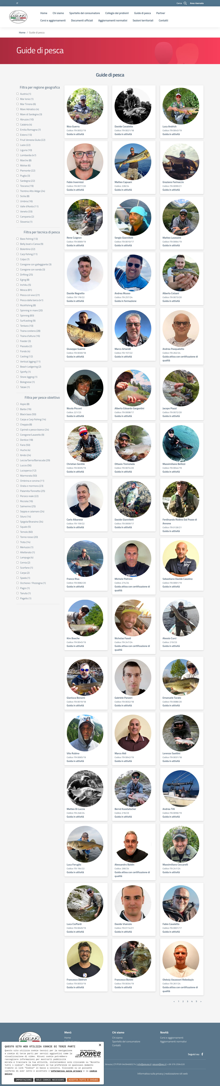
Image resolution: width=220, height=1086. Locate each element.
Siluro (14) (25, 516)
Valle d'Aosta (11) (29, 206)
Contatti (163, 20)
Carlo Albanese (75, 519)
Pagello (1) (25, 598)
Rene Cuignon (74, 238)
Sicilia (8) (24, 196)
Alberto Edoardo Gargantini (129, 408)
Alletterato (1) (27, 552)
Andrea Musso (122, 293)
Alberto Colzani (170, 293)
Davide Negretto (76, 293)
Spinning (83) (26, 315)
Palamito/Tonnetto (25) (32, 491)
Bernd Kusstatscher (125, 809)
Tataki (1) (24, 387)
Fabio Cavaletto (170, 924)
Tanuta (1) (25, 593)
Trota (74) (24, 542)
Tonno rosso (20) (28, 537)
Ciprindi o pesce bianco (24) (34, 429)
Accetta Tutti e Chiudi (83, 1079)
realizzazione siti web (176, 1073)
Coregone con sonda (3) (32, 269)
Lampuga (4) (26, 557)
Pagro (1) (24, 588)
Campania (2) (26, 216)
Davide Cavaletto (124, 126)
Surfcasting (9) (27, 320)
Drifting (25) (26, 274)
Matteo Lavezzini (171, 238)
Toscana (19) (26, 186)
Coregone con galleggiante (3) (35, 264)
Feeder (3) (25, 341)
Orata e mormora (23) (31, 486)
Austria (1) (25, 94)
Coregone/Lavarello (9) (31, 435)
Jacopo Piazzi (169, 408)
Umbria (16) (26, 201)
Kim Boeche (73, 638)
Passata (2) (25, 346)
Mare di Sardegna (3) (30, 114)
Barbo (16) (25, 409)
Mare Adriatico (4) (29, 109)
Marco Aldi (120, 753)
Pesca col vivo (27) (29, 295)
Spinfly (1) (25, 372)
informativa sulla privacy (66, 1071)
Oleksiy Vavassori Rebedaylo (178, 979)
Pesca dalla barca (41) (31, 300)
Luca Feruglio (74, 864)
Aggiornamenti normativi (112, 20)
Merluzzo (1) (26, 547)
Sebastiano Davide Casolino (177, 579)
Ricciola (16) (26, 501)
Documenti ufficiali (82, 20)
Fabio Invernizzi (75, 182)
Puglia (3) (24, 176)
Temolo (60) (26, 532)
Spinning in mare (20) (31, 310)
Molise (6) (25, 165)
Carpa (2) (24, 573)
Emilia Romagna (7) (30, 130)
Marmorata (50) (28, 475)
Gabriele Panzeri (123, 698)
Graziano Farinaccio (173, 182)
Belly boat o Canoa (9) (31, 244)
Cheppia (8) (25, 424)
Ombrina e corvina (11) (31, 481)
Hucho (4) (24, 450)
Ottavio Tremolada (125, 464)
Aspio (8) (24, 404)
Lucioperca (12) (27, 470)
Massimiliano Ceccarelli (175, 864)
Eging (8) (24, 280)
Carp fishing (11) (28, 254)
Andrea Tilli (168, 809)
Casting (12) (26, 356)
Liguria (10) (25, 150)
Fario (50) (24, 445)
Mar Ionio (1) (26, 99)
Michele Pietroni (123, 579)
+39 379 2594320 (176, 1064)
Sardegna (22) (27, 181)
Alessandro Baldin (124, 864)
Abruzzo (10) (26, 119)
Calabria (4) (25, 124)
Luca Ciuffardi (74, 924)
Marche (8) (25, 160)
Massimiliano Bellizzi (173, 464)
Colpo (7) (24, 259)
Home (43, 13)
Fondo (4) (24, 351)
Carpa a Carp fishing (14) (32, 419)
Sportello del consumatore (84, 13)
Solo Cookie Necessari (50, 1079)
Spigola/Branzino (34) (31, 522)
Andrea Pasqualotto (173, 349)
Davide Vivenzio (123, 924)
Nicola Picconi (74, 408)
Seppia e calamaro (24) (31, 511)
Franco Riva (73, 579)
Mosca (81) (25, 290)
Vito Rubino (73, 753)
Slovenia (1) (25, 222)
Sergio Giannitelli (124, 238)
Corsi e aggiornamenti (53, 20)
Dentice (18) (26, 440)
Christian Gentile (76, 464)
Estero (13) (25, 135)
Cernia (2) (24, 562)
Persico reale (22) (29, 496)
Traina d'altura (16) (29, 336)
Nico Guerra (73, 126)
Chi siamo (58, 13)
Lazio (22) (25, 145)
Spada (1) (24, 578)
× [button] (100, 1045)
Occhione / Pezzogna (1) (32, 583)
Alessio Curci (169, 638)
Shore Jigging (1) (28, 377)
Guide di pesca (142, 13)
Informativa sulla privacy (150, 1073)
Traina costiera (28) (29, 331)
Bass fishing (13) (28, 239)
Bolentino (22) (27, 249)
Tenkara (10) (26, 326)
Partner (160, 13)
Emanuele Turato (171, 698)
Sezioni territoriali (143, 20)
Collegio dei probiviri (117, 13)
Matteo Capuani (123, 182)
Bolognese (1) (27, 382)
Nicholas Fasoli (123, 638)
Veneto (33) (25, 211)
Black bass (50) (27, 414)
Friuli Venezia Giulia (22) (32, 140)
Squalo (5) (25, 527)
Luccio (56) (25, 465)
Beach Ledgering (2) (30, 366)
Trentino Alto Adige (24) (32, 191)
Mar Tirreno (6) (27, 104)
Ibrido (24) (25, 455)
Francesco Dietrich (77, 979)
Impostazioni (24, 1079)
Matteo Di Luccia (76, 809)
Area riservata (197, 3)
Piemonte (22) (27, 170)
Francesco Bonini (124, 979)
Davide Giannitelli (124, 519)
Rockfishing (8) (27, 305)
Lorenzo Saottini (171, 753)
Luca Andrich (169, 126)
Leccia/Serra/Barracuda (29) (34, 460)
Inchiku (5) (25, 285)
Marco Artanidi (123, 349)
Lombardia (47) (27, 155)
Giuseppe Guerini (76, 349)
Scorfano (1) (26, 568)
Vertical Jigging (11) (29, 361)
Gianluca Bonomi (76, 698)
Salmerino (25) (27, 506)
